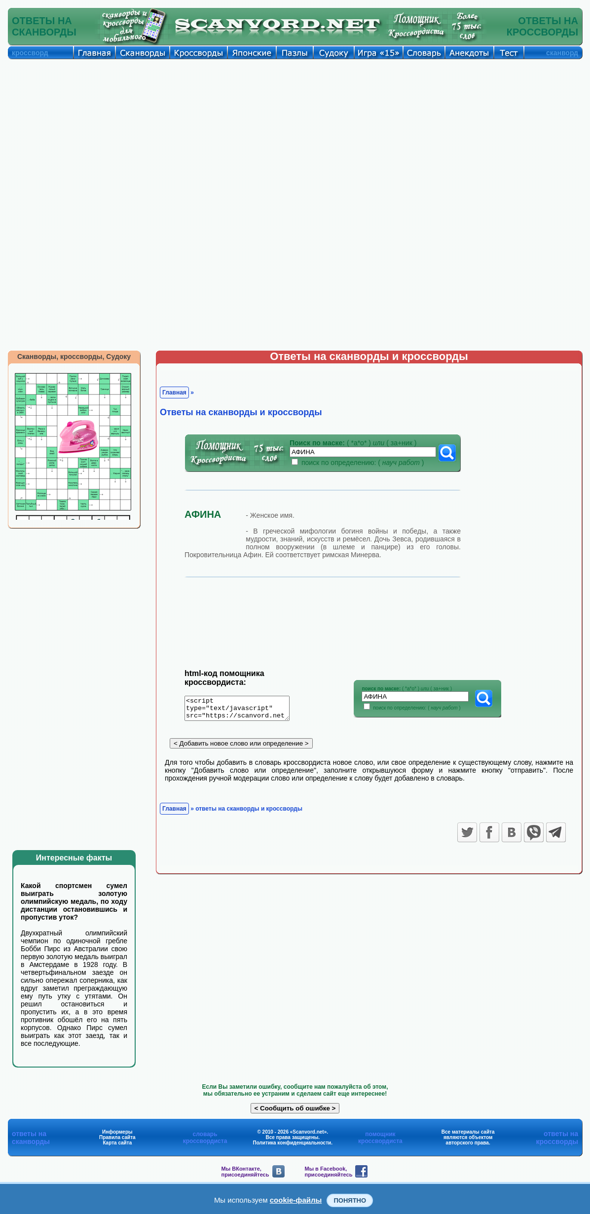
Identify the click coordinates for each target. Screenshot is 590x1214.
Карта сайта (117, 1142)
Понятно (349, 1200)
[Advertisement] (295, 133)
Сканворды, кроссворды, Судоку (74, 356)
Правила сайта (117, 1137)
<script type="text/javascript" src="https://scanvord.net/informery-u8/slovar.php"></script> (242, 710)
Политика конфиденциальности (292, 1142)
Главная (174, 392)
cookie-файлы (296, 1200)
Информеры (117, 1132)
